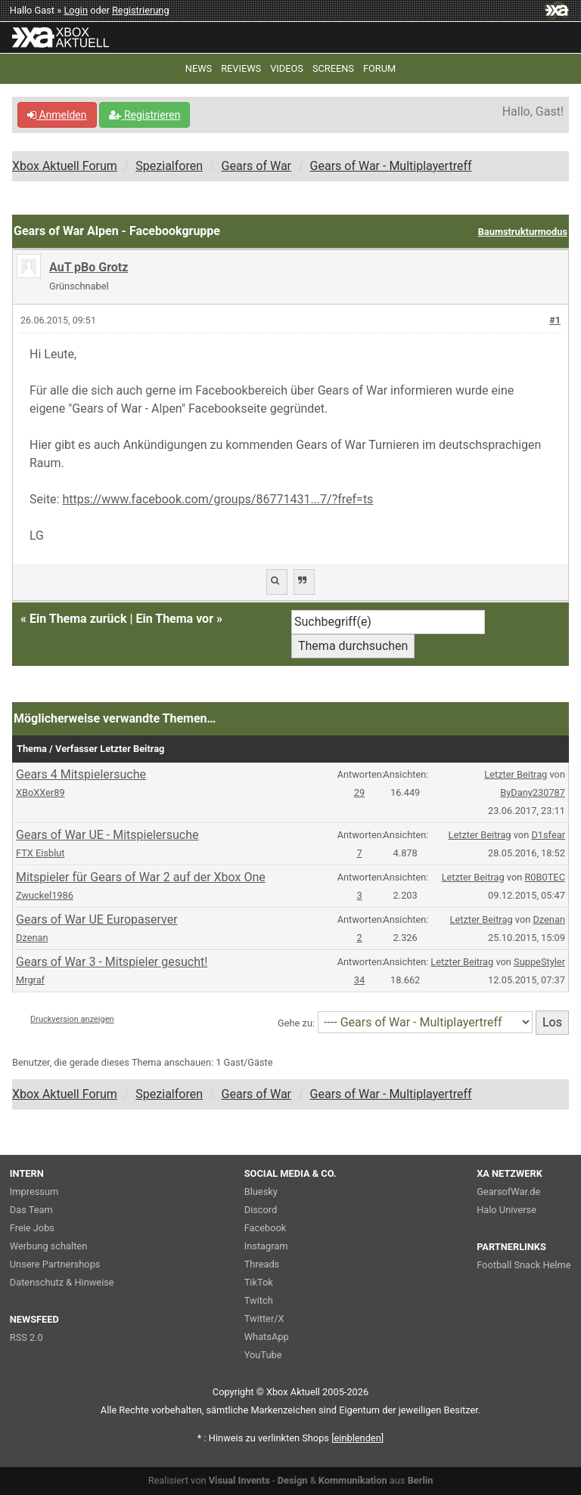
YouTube (263, 1354)
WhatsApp (266, 1336)
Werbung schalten (48, 1246)
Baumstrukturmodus (522, 231)
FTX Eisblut (40, 853)
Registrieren (144, 115)
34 (359, 980)
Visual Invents (239, 1480)
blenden (357, 1438)
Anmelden (57, 115)
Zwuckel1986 (44, 895)
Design (293, 1480)
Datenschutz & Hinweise (62, 1282)
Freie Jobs (32, 1227)
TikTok (258, 1282)
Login (76, 10)
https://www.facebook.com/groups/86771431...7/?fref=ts (217, 499)
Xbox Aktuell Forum (64, 166)
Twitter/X (264, 1318)
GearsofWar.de (508, 1191)
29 (359, 792)
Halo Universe (506, 1209)
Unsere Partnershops (55, 1264)
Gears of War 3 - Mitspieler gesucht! (111, 962)
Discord (261, 1209)
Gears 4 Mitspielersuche (81, 774)
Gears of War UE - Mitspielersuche (107, 835)
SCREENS (333, 68)
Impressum (34, 1191)
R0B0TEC (544, 877)
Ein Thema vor (174, 618)
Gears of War (256, 166)
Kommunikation (352, 1480)
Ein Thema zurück (78, 618)
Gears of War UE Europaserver (97, 919)
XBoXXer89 (40, 792)
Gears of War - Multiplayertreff (391, 166)
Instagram (266, 1246)
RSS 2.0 (26, 1337)
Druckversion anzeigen (72, 1019)
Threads (261, 1264)
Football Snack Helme (523, 1265)
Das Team (31, 1209)
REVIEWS (241, 68)
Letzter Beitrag (515, 774)
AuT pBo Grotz (88, 267)
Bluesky (261, 1191)
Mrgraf (30, 980)
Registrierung (140, 10)
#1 (555, 320)
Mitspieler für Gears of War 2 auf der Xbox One (141, 877)
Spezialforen (169, 166)
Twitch (258, 1300)
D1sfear (548, 834)
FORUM (379, 68)
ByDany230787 (532, 792)
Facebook (265, 1227)
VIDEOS (286, 68)
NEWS (198, 68)
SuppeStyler (539, 961)
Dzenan (32, 937)
